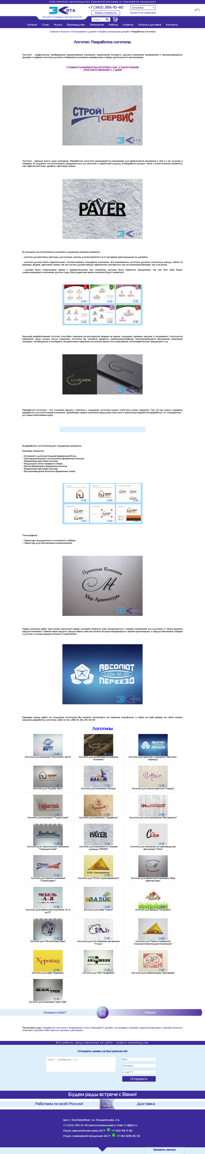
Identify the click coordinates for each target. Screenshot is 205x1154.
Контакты (172, 25)
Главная (54, 32)
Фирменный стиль (79, 1028)
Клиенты (128, 25)
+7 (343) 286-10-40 (105, 7)
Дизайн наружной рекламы (145, 1028)
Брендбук (97, 1028)
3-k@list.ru (130, 1125)
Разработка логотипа (54, 1028)
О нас (45, 25)
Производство (76, 25)
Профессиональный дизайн (113, 32)
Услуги (58, 25)
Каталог (32, 25)
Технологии (97, 25)
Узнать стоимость (106, 13)
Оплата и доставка (149, 25)
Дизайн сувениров (71, 1030)
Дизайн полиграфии (116, 1028)
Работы (113, 25)
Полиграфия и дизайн (84, 32)
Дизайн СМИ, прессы (46, 1030)
